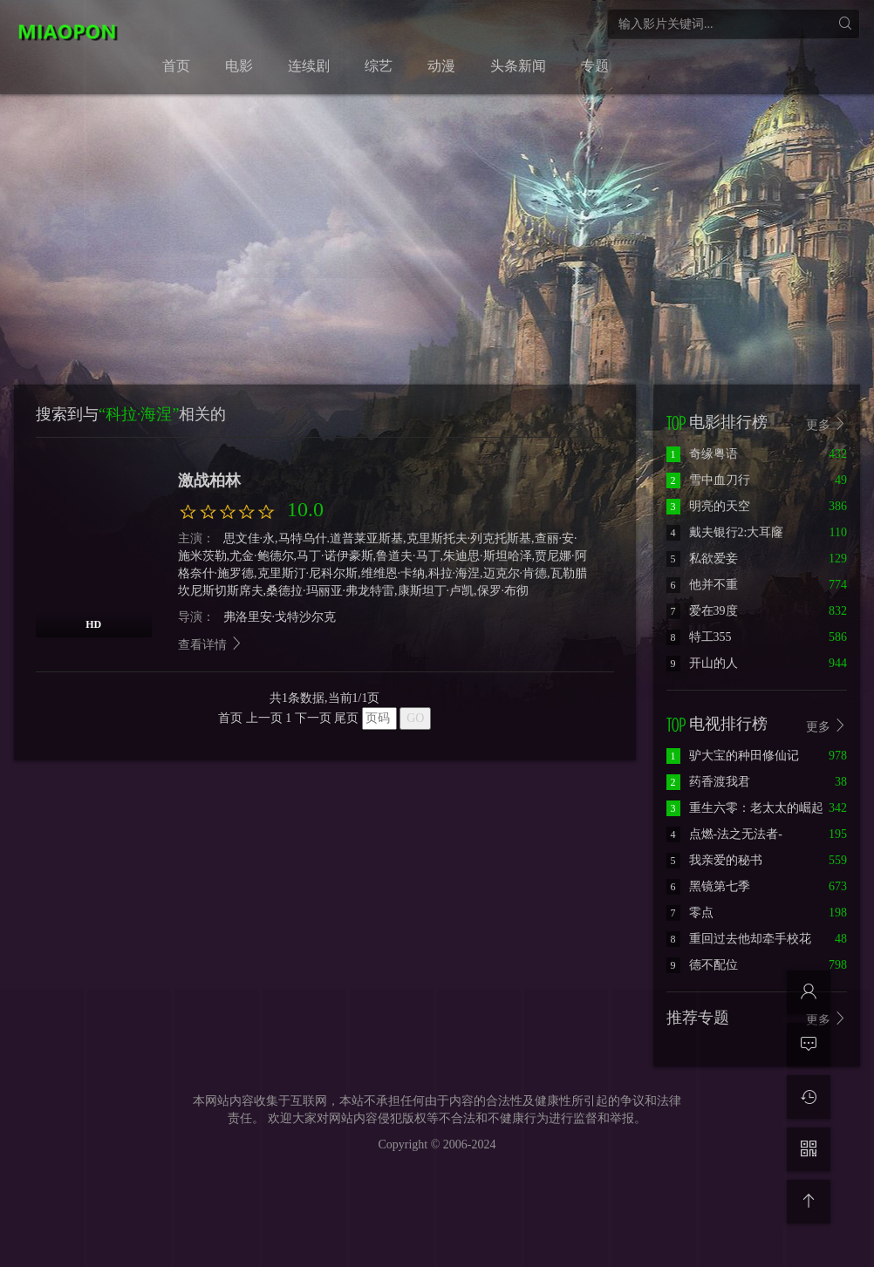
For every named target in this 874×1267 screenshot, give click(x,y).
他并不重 (702, 584)
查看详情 (211, 644)
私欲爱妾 (702, 558)
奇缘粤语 (702, 453)
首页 (230, 718)
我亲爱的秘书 (714, 860)
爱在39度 (702, 610)
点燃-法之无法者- (724, 834)
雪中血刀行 (708, 480)
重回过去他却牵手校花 (738, 938)
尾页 (346, 718)
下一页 (313, 718)
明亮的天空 (708, 506)
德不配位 (702, 964)
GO (415, 718)
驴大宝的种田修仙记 (732, 755)
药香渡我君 (708, 781)
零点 (690, 912)
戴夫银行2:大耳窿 (725, 532)
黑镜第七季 (708, 886)
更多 (827, 424)
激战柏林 (209, 480)
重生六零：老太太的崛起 (744, 807)
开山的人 (702, 663)
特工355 (699, 637)
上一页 (264, 718)
